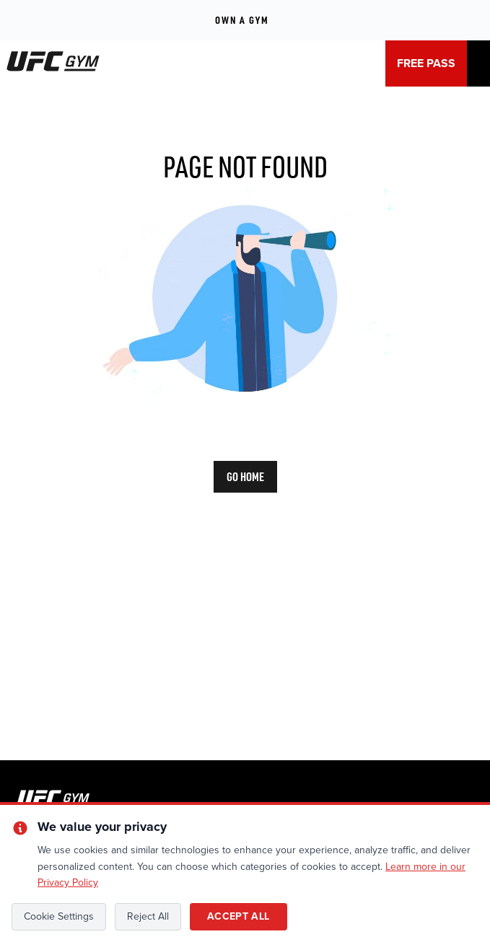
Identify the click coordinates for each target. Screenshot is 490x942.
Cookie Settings (59, 916)
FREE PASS (426, 63)
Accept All (238, 916)
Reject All (148, 916)
